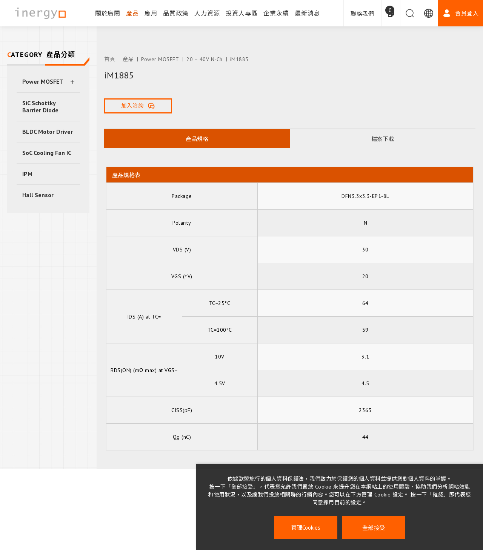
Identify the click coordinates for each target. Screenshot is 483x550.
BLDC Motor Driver (47, 131)
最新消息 (307, 13)
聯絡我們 (362, 13)
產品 (132, 13)
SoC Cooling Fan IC (46, 152)
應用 (151, 13)
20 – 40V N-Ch (204, 59)
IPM (27, 174)
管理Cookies (305, 527)
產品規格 (197, 138)
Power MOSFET (42, 81)
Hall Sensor (38, 195)
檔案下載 (382, 138)
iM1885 (239, 59)
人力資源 (207, 13)
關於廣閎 (108, 13)
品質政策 (176, 13)
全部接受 (373, 528)
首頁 (109, 59)
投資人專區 (242, 13)
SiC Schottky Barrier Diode (40, 106)
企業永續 (276, 13)
